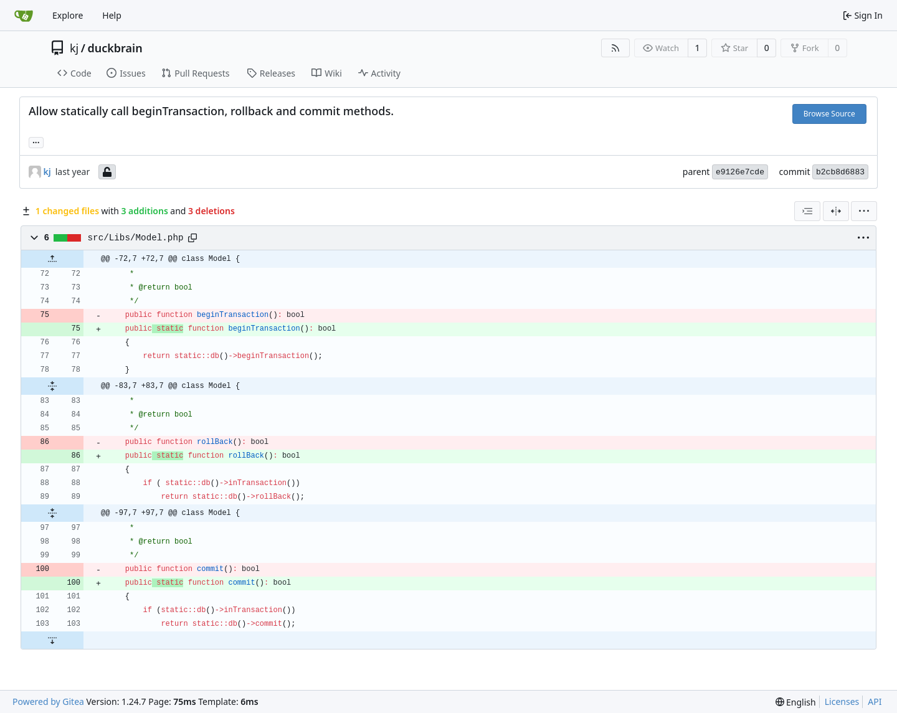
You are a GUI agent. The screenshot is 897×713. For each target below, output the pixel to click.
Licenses (842, 701)
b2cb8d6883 (840, 172)
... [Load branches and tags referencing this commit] (36, 141)
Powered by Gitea (48, 701)
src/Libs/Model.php (136, 238)
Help (111, 15)
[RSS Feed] (615, 48)
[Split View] (836, 211)
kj (74, 48)
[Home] (23, 15)
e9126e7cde (740, 172)
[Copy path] (192, 238)
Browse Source (829, 113)
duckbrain (114, 48)
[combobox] (807, 211)
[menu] (864, 211)
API (874, 701)
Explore (67, 15)
